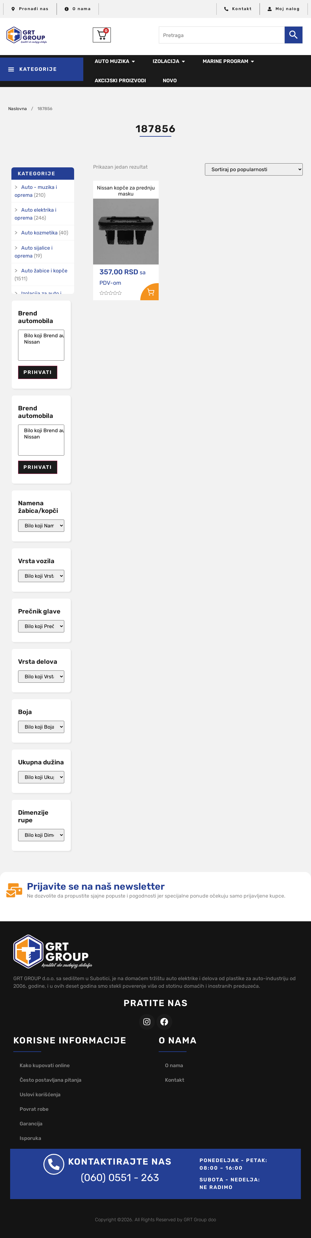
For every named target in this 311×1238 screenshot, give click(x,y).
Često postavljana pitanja (50, 1080)
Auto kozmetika (39, 233)
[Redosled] (254, 169)
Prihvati (37, 372)
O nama (174, 1065)
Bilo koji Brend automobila (41, 336)
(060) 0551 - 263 (120, 1178)
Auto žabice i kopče (44, 271)
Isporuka (30, 1138)
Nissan (41, 342)
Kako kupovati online (45, 1065)
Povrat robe (34, 1109)
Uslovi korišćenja (40, 1095)
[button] (41, 69)
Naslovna (17, 108)
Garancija (31, 1124)
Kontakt (174, 1080)
